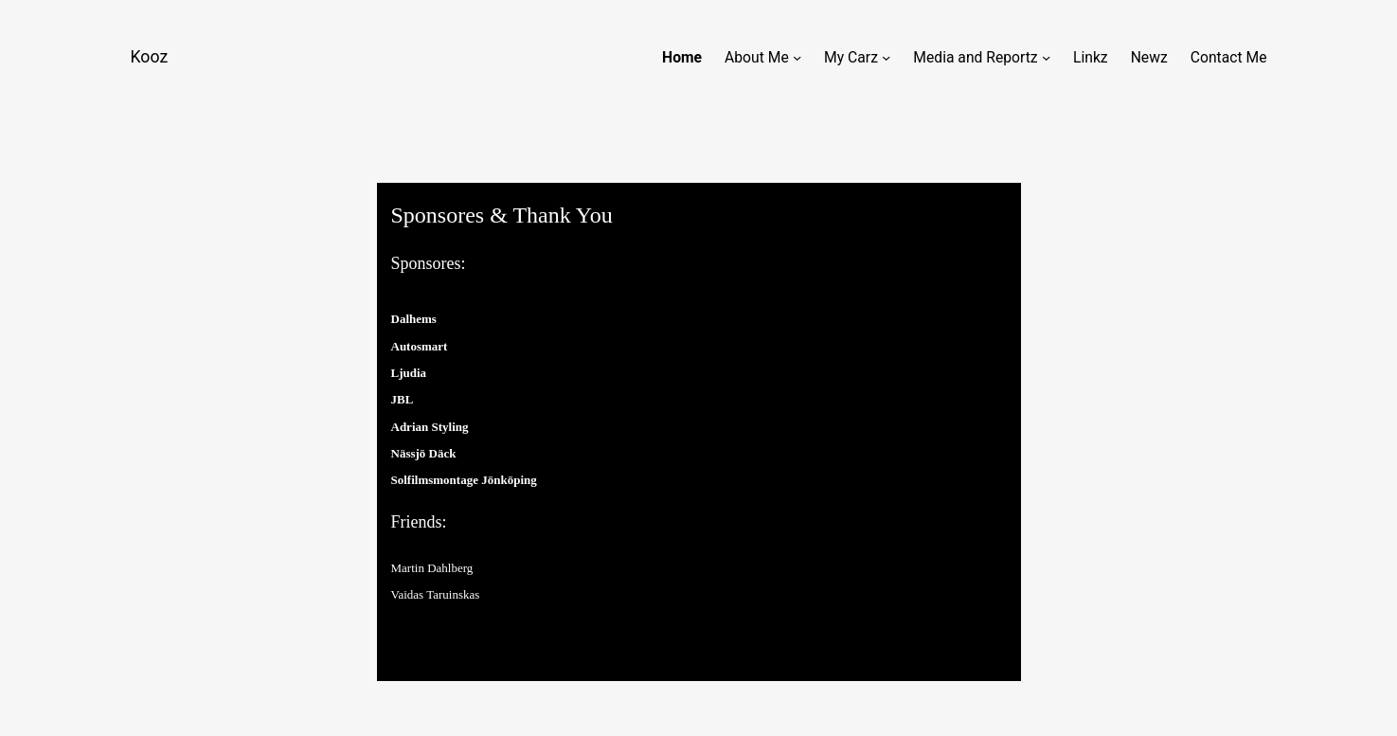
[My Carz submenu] (886, 57)
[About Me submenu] (797, 57)
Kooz (150, 56)
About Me (757, 57)
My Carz (851, 57)
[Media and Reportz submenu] (1046, 57)
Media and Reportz (975, 57)
